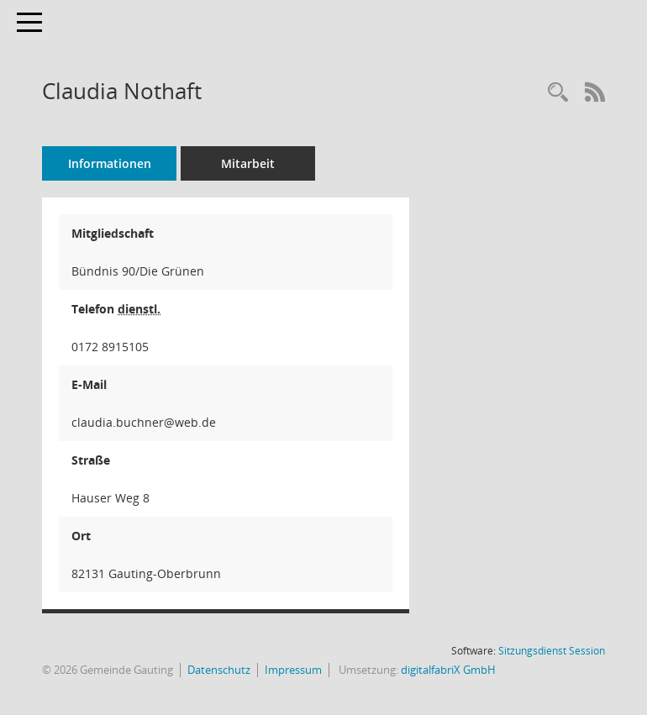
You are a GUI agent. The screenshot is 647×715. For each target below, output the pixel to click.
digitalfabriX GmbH (448, 669)
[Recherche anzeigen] (557, 93)
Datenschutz (218, 669)
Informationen (109, 163)
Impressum (293, 669)
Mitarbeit (248, 163)
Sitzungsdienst (551, 651)
